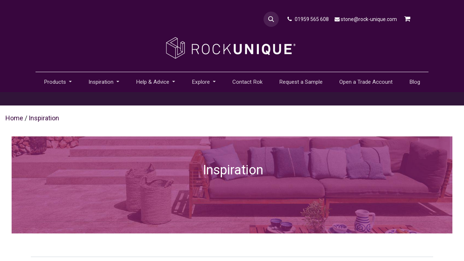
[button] (271, 19)
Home (14, 118)
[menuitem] (247, 82)
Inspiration (44, 118)
